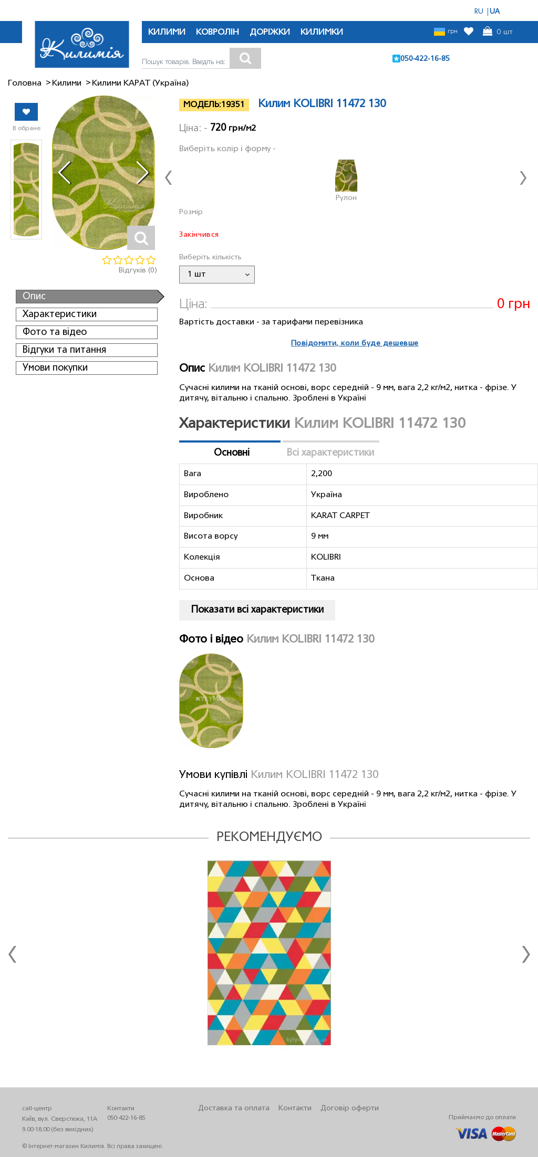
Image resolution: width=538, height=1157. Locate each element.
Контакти (295, 1108)
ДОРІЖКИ (270, 32)
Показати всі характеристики (257, 610)
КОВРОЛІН (217, 32)
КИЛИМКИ (322, 32)
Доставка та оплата (234, 1108)
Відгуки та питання (64, 350)
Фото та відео (55, 332)
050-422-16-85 (425, 59)
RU (478, 12)
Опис (34, 296)
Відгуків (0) (138, 270)
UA (495, 12)
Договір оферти (349, 1108)
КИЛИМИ (166, 32)
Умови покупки (55, 368)
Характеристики (60, 314)
